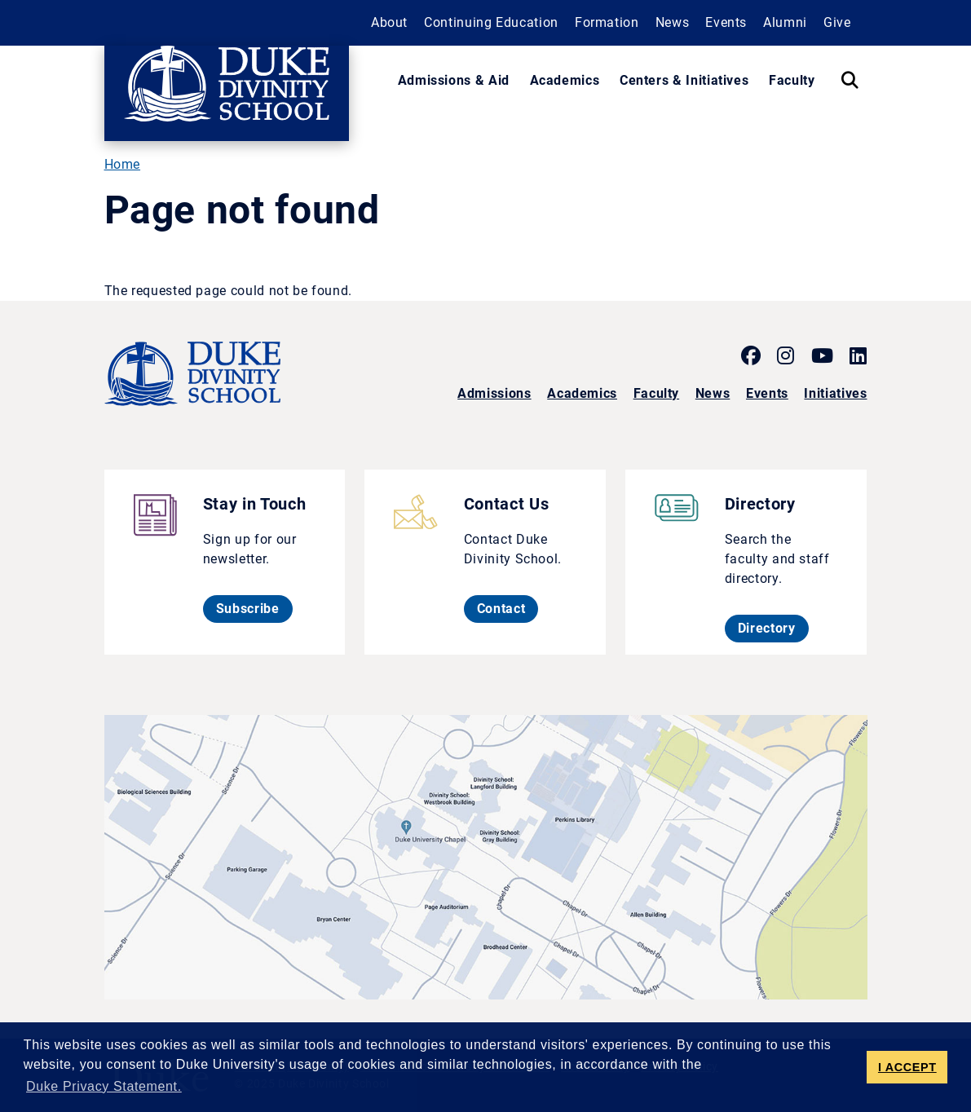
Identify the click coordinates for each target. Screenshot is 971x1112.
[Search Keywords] (849, 81)
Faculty (656, 393)
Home (122, 164)
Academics (582, 393)
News (712, 393)
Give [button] (837, 22)
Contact (507, 608)
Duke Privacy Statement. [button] (104, 1086)
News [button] (672, 22)
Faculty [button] (791, 80)
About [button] (389, 22)
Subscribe (254, 608)
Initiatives (835, 393)
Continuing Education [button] (491, 22)
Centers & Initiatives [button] (684, 80)
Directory (773, 628)
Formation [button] (607, 22)
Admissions (494, 393)
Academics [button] (565, 80)
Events (767, 393)
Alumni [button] (785, 22)
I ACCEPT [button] (907, 1067)
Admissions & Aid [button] (454, 80)
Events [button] (726, 22)
